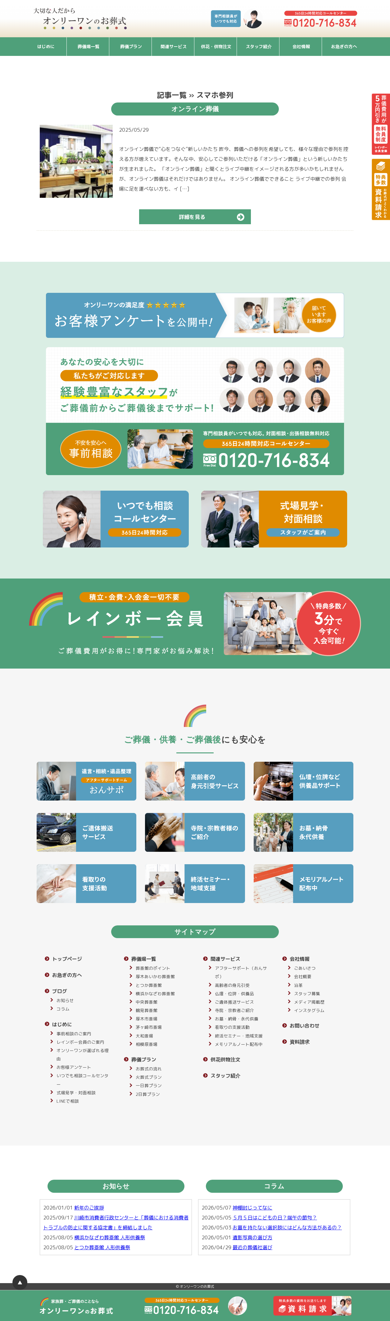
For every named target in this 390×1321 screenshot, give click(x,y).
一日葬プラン (149, 1085)
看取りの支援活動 (232, 1027)
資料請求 (300, 1041)
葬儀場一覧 (88, 46)
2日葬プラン (148, 1094)
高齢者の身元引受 (232, 985)
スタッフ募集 (307, 993)
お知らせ (65, 1000)
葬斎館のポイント (153, 968)
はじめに (46, 46)
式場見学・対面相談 (76, 1093)
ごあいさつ (305, 968)
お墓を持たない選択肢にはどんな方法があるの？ (287, 1227)
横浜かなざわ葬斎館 (155, 993)
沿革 (298, 985)
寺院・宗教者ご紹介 (234, 1010)
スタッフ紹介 (259, 46)
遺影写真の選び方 (252, 1237)
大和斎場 (144, 1036)
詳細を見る (214, 217)
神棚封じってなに (252, 1207)
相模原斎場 (146, 1044)
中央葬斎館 (146, 1002)
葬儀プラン (131, 46)
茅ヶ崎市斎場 (149, 1027)
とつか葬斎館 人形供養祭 (102, 1247)
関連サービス (174, 46)
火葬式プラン (149, 1077)
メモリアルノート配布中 (239, 1044)
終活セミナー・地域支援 (239, 1036)
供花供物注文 (225, 1059)
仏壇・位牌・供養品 (234, 993)
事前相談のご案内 (74, 1034)
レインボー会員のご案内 (80, 1042)
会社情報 (301, 46)
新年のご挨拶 (89, 1207)
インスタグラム (309, 1010)
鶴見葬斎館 (146, 1010)
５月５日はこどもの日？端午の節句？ (275, 1217)
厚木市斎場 (146, 1019)
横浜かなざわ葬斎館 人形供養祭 (109, 1237)
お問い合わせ (305, 1025)
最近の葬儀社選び (252, 1247)
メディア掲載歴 (309, 1002)
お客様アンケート (74, 1067)
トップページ (67, 959)
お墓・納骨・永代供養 (236, 1019)
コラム (63, 1009)
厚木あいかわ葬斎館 (155, 976)
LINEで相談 (68, 1101)
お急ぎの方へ (344, 46)
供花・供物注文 (216, 46)
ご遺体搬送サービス (234, 1002)
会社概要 (302, 976)
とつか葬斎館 (149, 985)
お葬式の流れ (149, 1069)
